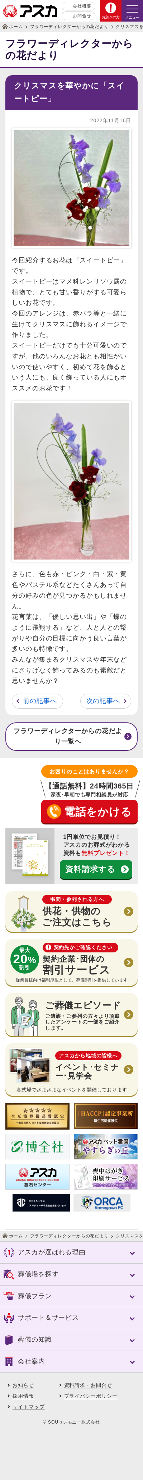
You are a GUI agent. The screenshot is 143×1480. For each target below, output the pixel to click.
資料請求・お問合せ (88, 1385)
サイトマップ (28, 1407)
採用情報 (23, 1396)
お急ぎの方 (111, 17)
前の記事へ (40, 700)
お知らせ (23, 1385)
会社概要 (82, 6)
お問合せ (82, 15)
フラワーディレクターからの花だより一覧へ (68, 736)
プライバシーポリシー (91, 1396)
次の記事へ (103, 700)
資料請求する (90, 869)
